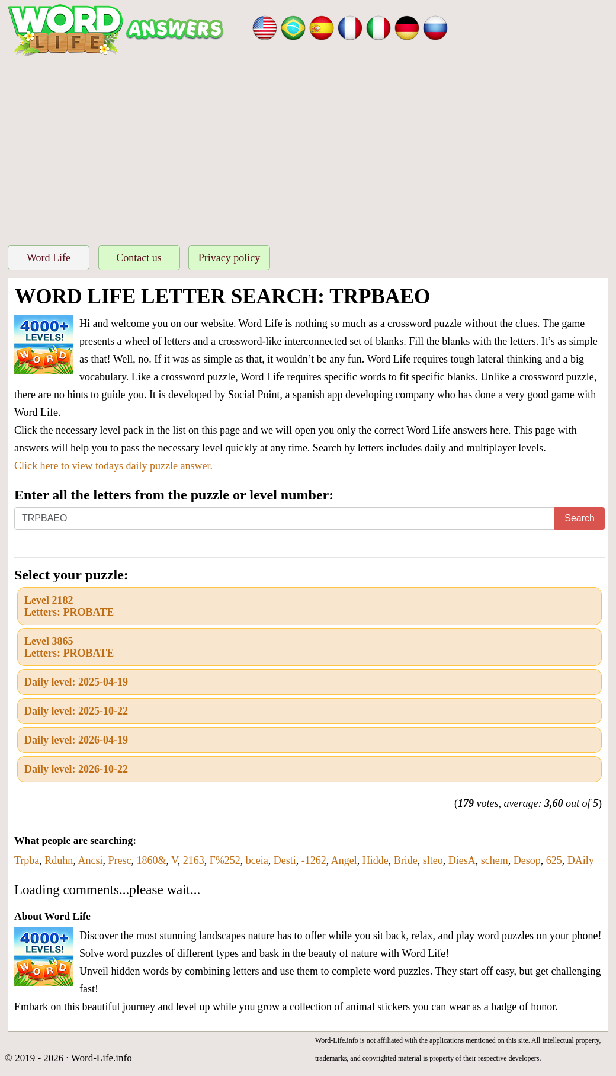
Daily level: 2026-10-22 (76, 769)
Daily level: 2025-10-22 (76, 711)
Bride (406, 860)
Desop (527, 860)
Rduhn (58, 860)
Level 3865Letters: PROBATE (69, 647)
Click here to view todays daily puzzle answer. (113, 466)
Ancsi (90, 860)
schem (494, 860)
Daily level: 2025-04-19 (76, 682)
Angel (344, 860)
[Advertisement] (308, 147)
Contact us (139, 258)
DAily (580, 860)
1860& (151, 860)
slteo (433, 860)
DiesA (462, 860)
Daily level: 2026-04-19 (76, 740)
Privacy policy (229, 258)
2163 (193, 860)
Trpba (26, 860)
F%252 (225, 860)
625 (554, 860)
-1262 (313, 860)
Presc (119, 860)
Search (579, 518)
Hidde (375, 860)
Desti (285, 860)
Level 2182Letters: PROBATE (69, 606)
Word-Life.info (101, 1058)
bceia (257, 860)
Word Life (48, 258)
